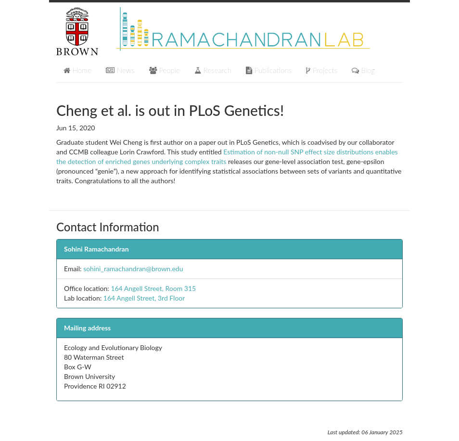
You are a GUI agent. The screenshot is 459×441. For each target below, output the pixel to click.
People (164, 70)
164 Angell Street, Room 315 (153, 288)
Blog (363, 70)
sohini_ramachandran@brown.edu (133, 269)
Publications (269, 70)
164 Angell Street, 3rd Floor (144, 298)
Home (77, 70)
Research (212, 70)
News (120, 70)
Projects (321, 70)
